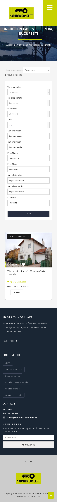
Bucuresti (8, 409)
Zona (9, 119)
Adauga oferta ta (13, 388)
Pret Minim (12, 153)
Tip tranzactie (14, 87)
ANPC (7, 363)
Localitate (12, 108)
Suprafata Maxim (15, 186)
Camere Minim (14, 130)
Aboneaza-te (28, 445)
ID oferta (11, 197)
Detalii (17, 292)
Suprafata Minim (15, 175)
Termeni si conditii (13, 369)
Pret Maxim (12, 164)
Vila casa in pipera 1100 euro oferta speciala (26, 273)
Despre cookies (12, 376)
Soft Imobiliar (33, 496)
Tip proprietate (14, 97)
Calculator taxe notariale (16, 382)
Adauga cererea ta (13, 395)
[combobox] (29, 125)
